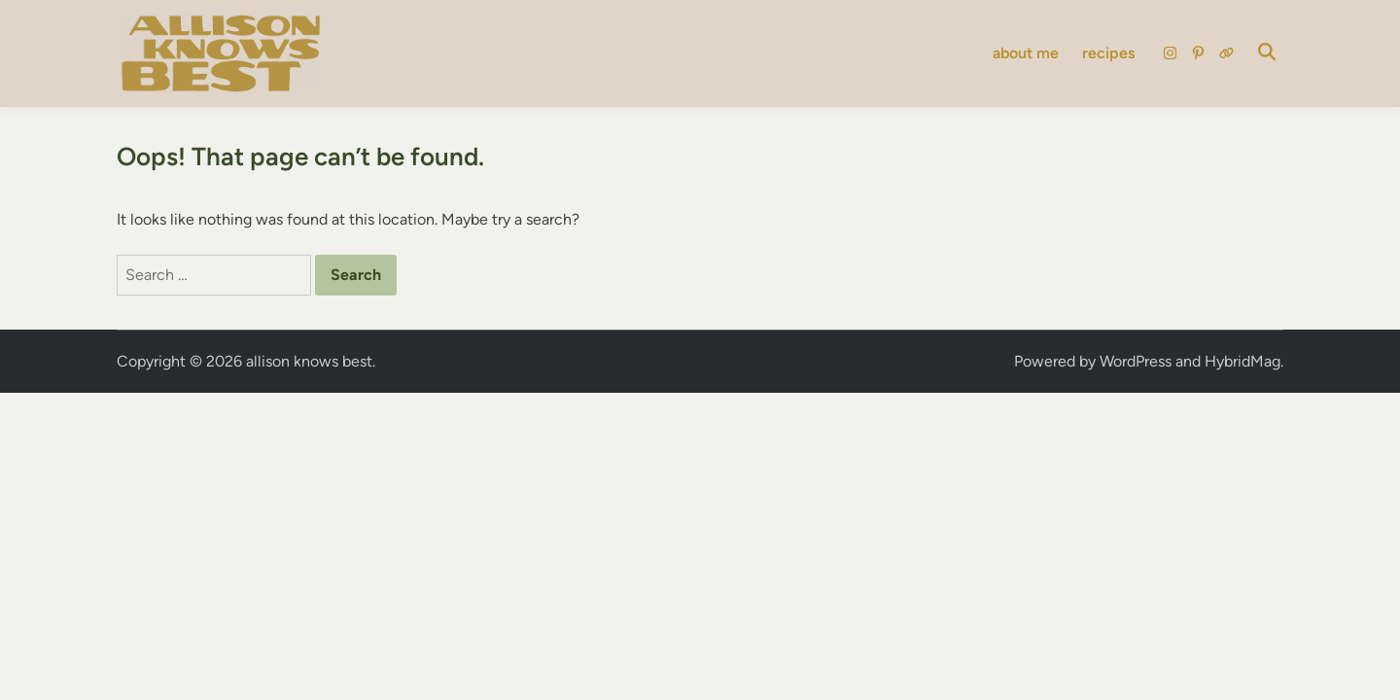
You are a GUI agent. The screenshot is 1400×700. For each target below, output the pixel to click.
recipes (1108, 53)
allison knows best (309, 361)
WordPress (1136, 361)
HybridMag (1242, 361)
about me (1026, 53)
